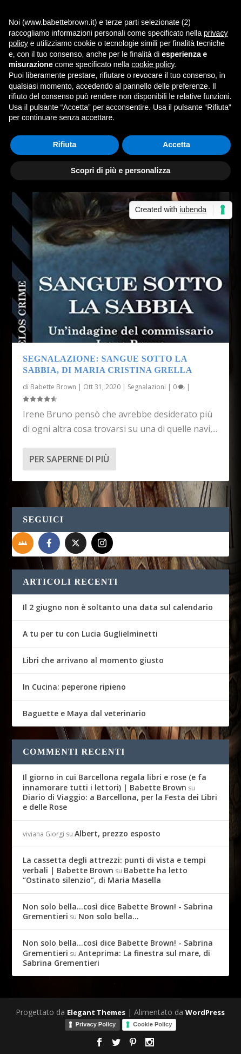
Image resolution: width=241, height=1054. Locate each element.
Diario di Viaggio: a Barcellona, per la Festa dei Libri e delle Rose (120, 802)
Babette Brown (53, 386)
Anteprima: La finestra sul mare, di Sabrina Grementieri (116, 958)
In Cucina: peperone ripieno (74, 687)
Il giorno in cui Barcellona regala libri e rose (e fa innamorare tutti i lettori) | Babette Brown (114, 782)
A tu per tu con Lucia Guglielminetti (90, 634)
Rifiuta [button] (65, 144)
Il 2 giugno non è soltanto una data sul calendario (118, 607)
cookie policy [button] (152, 64)
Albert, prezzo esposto (117, 833)
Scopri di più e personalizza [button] (120, 170)
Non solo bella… (108, 916)
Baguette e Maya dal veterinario (84, 713)
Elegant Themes (96, 1012)
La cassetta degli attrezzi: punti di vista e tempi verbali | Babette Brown (114, 865)
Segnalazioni (147, 386)
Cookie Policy (152, 1024)
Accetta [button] (176, 144)
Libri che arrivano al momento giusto (93, 660)
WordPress (205, 1012)
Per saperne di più (69, 459)
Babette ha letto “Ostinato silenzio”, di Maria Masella (105, 875)
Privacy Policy (96, 1024)
